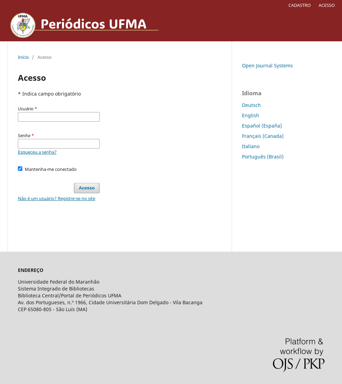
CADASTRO (299, 5)
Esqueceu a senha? (37, 152)
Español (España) (262, 125)
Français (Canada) (263, 136)
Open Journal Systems (267, 65)
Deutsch (251, 105)
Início (23, 57)
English (250, 115)
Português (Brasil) (263, 156)
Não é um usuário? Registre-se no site (56, 198)
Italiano (251, 146)
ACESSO (327, 5)
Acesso (87, 187)
